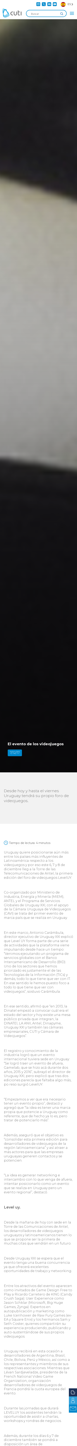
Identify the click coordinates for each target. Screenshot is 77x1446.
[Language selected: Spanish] (67, 4)
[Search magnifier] (62, 14)
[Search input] (44, 14)
